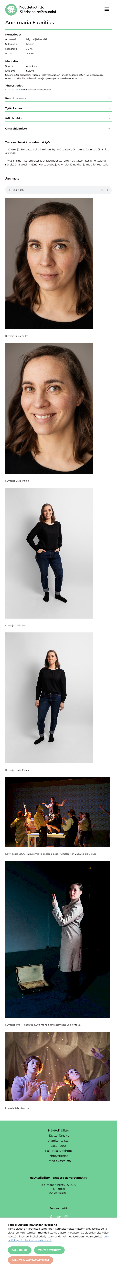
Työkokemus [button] (13, 108)
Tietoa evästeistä (58, 1161)
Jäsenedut (58, 1146)
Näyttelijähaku (58, 1135)
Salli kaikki (20, 1250)
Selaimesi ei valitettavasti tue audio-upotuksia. (58, 190)
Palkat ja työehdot (58, 1151)
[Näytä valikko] (107, 9)
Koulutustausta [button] (15, 98)
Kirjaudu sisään (14, 89)
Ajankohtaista (58, 1140)
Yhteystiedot (58, 1156)
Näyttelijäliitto (58, 1130)
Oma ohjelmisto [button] (16, 128)
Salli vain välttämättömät (30, 1260)
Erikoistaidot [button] (14, 118)
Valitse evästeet (49, 1250)
